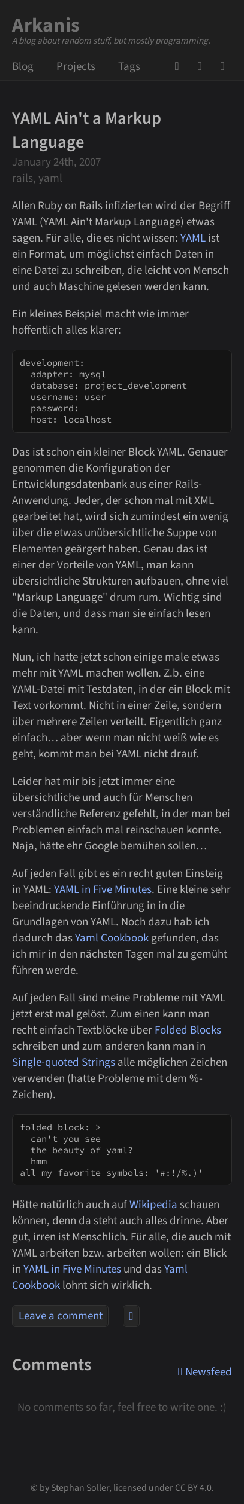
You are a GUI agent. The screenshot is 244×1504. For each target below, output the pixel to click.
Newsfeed (226, 66)
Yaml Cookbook (112, 938)
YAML (193, 238)
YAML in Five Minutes (103, 890)
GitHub (180, 66)
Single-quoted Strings (63, 1062)
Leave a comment (61, 1316)
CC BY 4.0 (193, 1487)
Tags (129, 67)
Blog (23, 67)
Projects (75, 67)
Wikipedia (153, 1205)
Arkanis (46, 25)
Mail (203, 66)
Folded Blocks (188, 1030)
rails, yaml (37, 178)
